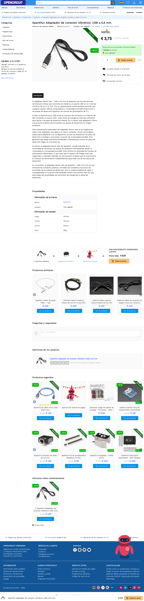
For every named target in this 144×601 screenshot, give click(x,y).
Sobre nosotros (44, 569)
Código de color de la (80, 576)
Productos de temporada (132, 7)
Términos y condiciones (12, 574)
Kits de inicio (73, 7)
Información (9, 565)
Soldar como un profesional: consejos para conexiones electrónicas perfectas (123, 569)
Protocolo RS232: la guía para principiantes (123, 576)
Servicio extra (79, 565)
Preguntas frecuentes (46, 579)
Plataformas (39, 7)
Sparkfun (67, 202)
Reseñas (41, 571)
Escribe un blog (78, 571)
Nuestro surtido (44, 574)
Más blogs (110, 579)
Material (111, 7)
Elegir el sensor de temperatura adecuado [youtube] (123, 571)
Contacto (139, 12)
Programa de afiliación (81, 574)
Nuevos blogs (113, 565)
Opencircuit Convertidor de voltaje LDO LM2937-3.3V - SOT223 (66, 261)
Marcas (4, 7)
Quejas (6, 579)
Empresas (130, 12)
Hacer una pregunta (48, 332)
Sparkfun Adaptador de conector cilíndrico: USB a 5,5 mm (73, 359)
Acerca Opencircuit (47, 565)
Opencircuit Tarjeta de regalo (91, 261)
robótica (56, 7)
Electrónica (20, 7)
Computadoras (92, 7)
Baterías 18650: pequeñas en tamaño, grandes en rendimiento (123, 574)
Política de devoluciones (13, 571)
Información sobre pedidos (14, 569)
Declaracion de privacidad (13, 576)
